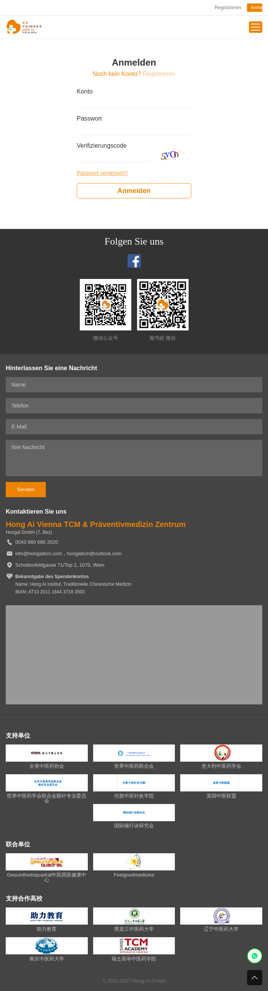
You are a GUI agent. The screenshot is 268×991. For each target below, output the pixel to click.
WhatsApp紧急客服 (255, 956)
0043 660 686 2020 (36, 542)
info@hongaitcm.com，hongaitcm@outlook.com (68, 553)
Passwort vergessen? (102, 173)
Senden (26, 489)
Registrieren (228, 7)
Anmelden (256, 7)
